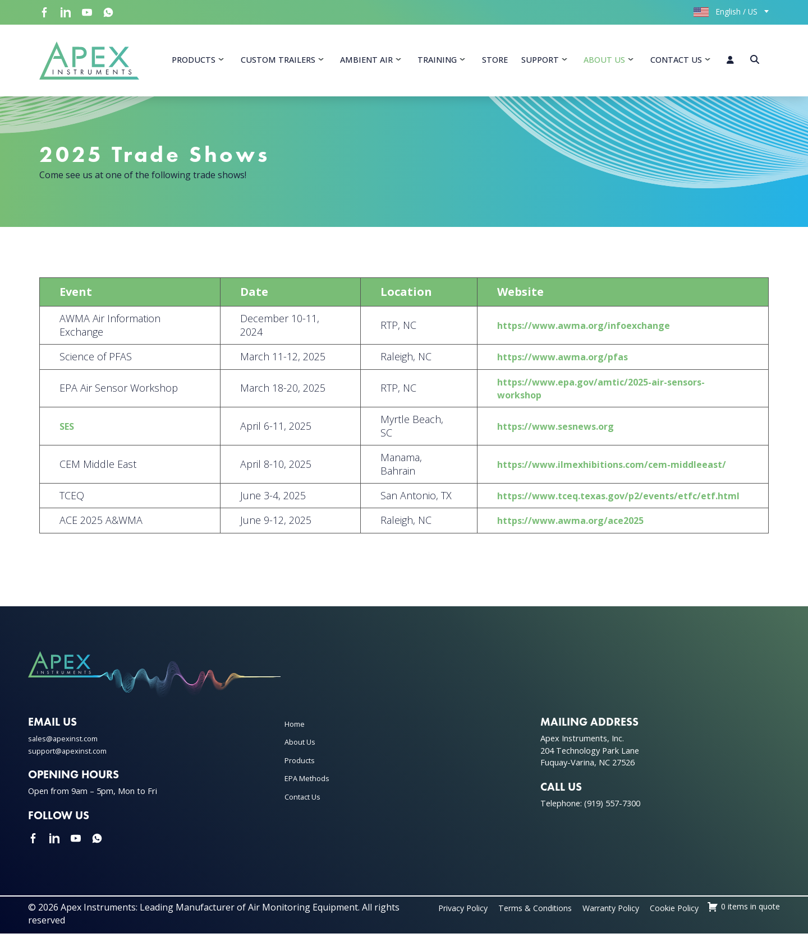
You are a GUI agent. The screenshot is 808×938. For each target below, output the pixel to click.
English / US (726, 11)
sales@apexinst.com (66, 743)
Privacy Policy (514, 913)
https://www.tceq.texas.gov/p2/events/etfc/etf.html (605, 500)
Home (295, 728)
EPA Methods (309, 783)
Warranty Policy (681, 913)
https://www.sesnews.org (536, 431)
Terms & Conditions (595, 913)
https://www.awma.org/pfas (543, 361)
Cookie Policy (752, 913)
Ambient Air (366, 62)
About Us (604, 62)
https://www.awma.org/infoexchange (567, 330)
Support (540, 62)
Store (495, 62)
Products (193, 62)
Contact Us (676, 62)
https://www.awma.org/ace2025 (552, 525)
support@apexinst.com (72, 755)
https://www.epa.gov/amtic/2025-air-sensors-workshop (586, 392)
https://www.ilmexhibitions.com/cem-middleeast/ (597, 468)
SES (69, 431)
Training (437, 62)
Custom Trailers (278, 62)
